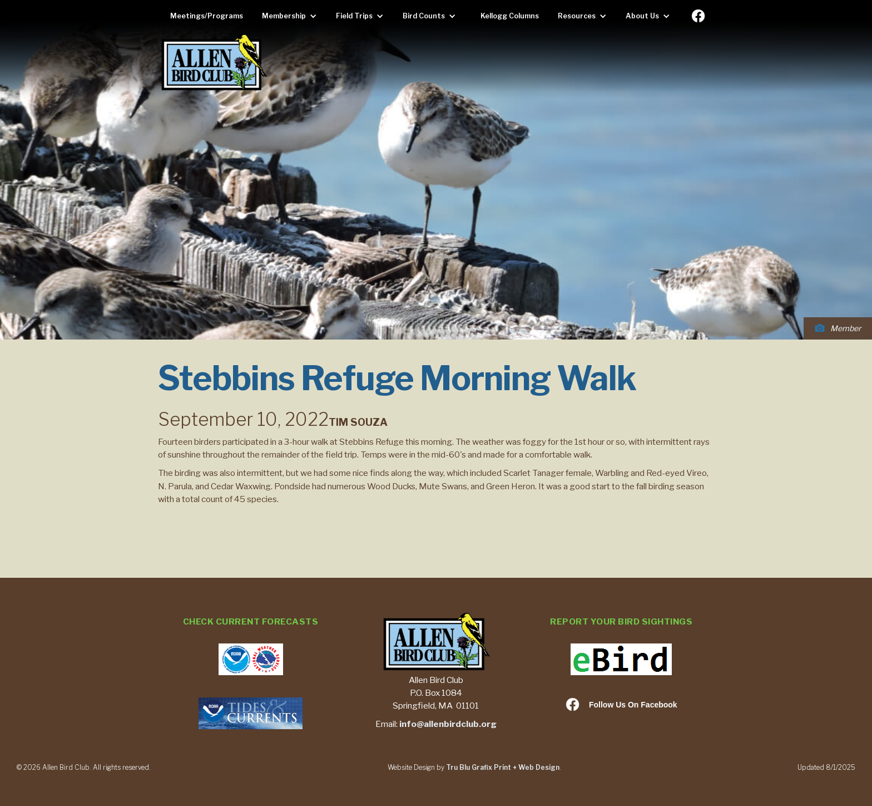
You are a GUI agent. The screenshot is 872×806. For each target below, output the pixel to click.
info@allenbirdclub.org (448, 724)
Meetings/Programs (206, 16)
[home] (213, 63)
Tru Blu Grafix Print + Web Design (502, 767)
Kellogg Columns (509, 16)
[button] (292, 16)
